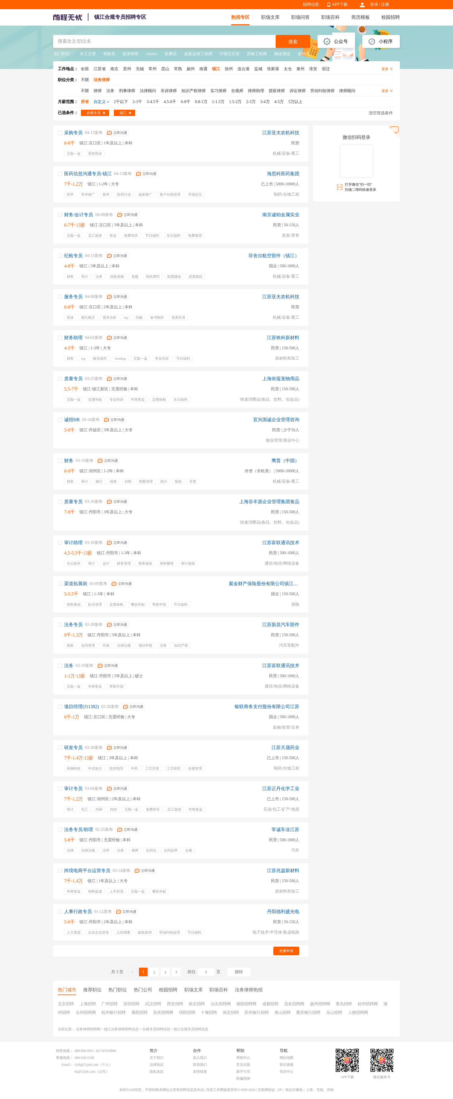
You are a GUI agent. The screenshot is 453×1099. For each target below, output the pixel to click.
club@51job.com (87, 1065)
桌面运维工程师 (198, 54)
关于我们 (157, 1058)
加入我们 (200, 1058)
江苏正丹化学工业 (280, 788)
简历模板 (360, 17)
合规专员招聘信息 (156, 1029)
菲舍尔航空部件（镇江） (273, 255)
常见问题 (243, 1065)
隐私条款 (157, 1072)
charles (151, 54)
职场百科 (330, 17)
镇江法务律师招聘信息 (121, 1029)
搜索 (293, 41)
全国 (85, 69)
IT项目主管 (230, 54)
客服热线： (64, 1058)
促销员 (304, 54)
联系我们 (200, 1065)
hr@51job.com (85, 1072)
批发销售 (130, 54)
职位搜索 (287, 1065)
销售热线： (64, 1051)
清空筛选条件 (381, 113)
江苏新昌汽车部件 (280, 624)
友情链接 (200, 1072)
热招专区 (240, 17)
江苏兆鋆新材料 (283, 870)
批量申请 (286, 951)
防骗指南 (243, 1078)
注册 (385, 4)
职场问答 (300, 17)
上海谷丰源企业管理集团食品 (269, 501)
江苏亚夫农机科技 (280, 132)
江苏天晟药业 (285, 747)
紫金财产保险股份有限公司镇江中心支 (264, 583)
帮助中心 (243, 1058)
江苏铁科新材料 (283, 337)
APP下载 (340, 4)
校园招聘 (390, 17)
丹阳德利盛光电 (283, 911)
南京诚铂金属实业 (280, 214)
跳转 (239, 972)
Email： (67, 1065)
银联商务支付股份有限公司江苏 (267, 706)
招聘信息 (311, 4)
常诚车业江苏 (285, 829)
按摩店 (171, 54)
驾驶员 (109, 54)
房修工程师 (257, 54)
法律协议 (157, 1065)
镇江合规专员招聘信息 (191, 1029)
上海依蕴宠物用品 (280, 378)
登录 (374, 4)
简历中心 (287, 1072)
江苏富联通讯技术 (280, 542)
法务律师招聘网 (88, 1029)
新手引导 (243, 1072)
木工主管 (88, 54)
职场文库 (270, 17)
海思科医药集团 (283, 173)
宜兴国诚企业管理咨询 (276, 419)
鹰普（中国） (285, 460)
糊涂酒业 (282, 54)
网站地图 (287, 1058)
